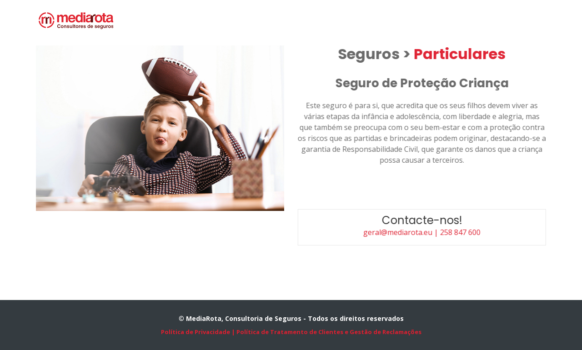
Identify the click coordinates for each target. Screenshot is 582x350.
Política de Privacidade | (198, 332)
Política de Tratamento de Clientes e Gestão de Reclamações (328, 332)
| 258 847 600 (462, 232)
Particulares (464, 54)
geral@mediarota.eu (403, 232)
